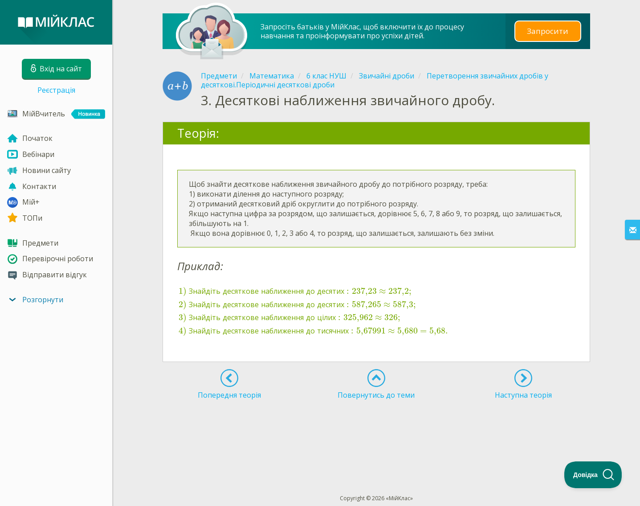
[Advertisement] (376, 430)
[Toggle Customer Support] (593, 474)
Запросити (548, 31)
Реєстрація (56, 90)
